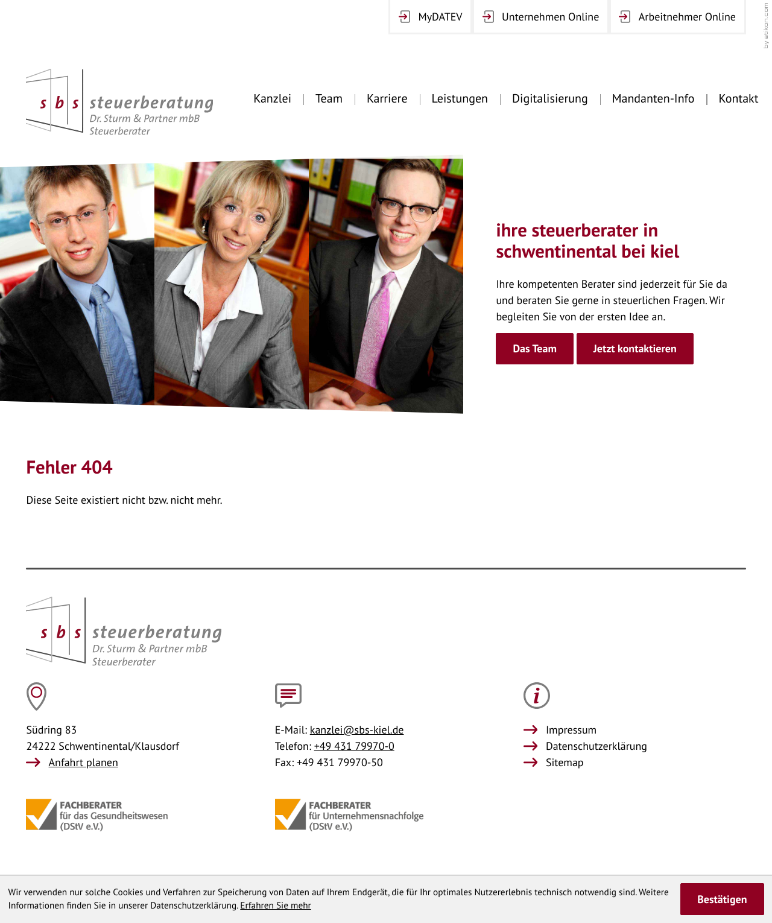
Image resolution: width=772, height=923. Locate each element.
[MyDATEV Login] (430, 17)
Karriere (387, 98)
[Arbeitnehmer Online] (677, 17)
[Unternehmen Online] (540, 17)
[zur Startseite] (119, 102)
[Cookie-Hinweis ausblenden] (722, 899)
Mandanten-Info (653, 98)
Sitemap (565, 762)
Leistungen (460, 98)
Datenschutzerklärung (596, 746)
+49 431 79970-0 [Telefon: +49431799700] (354, 746)
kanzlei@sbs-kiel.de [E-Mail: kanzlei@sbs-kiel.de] (357, 730)
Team (329, 98)
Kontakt (738, 98)
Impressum (571, 730)
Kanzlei (272, 98)
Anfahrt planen (83, 762)
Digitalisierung (550, 98)
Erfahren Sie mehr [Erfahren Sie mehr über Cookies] (275, 905)
